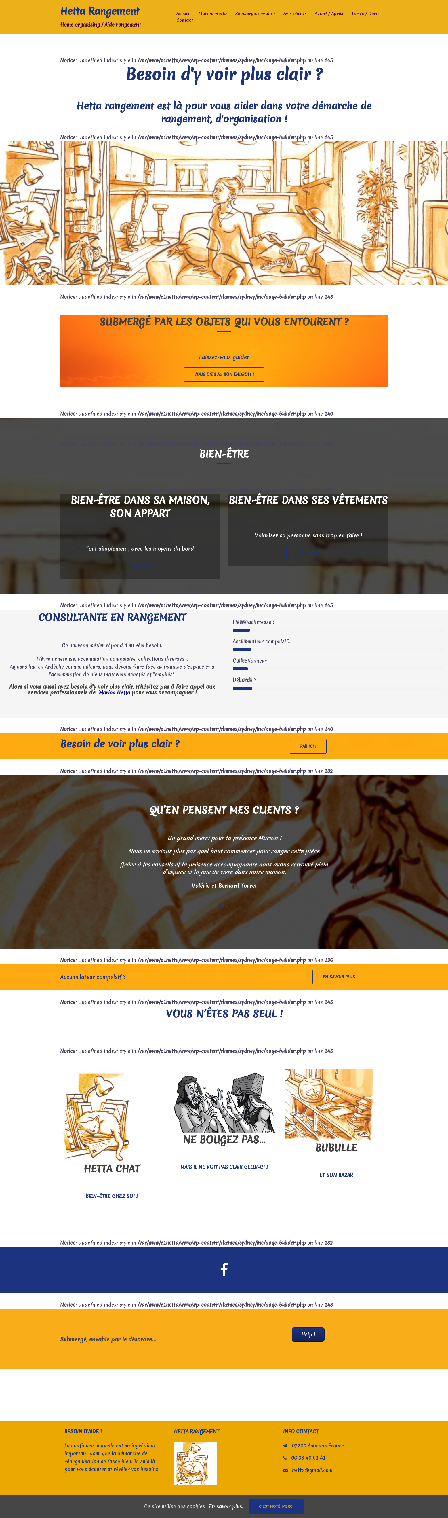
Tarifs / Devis (365, 13)
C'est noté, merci (276, 1506)
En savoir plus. (226, 1506)
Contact (184, 20)
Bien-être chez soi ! (112, 1196)
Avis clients (295, 13)
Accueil (183, 13)
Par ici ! (308, 746)
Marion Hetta (213, 13)
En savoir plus (339, 977)
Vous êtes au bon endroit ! (224, 374)
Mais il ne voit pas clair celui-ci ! (224, 1167)
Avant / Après (329, 13)
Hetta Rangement (99, 11)
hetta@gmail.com (312, 1470)
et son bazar (336, 1175)
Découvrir (139, 566)
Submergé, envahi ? (255, 13)
